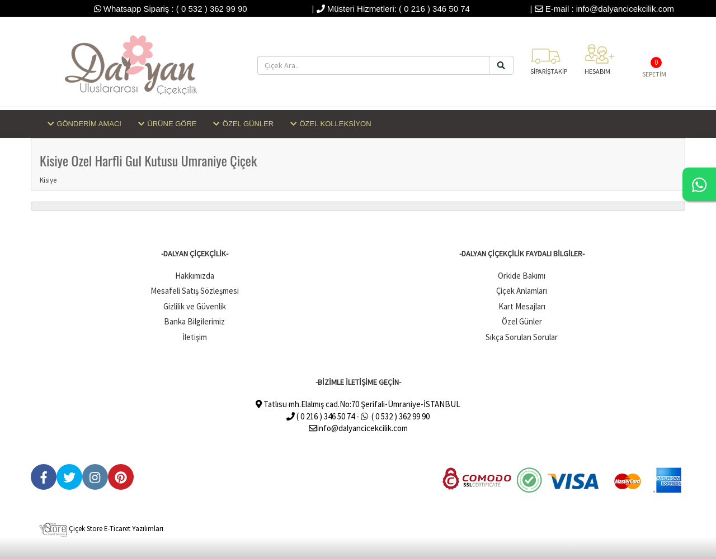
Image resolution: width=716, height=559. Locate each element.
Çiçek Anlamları (521, 290)
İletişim (194, 337)
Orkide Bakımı (521, 275)
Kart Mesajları (521, 306)
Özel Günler (522, 321)
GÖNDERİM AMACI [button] (84, 124)
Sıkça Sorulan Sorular (522, 337)
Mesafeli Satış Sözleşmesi (194, 290)
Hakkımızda (194, 275)
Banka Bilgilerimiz (194, 321)
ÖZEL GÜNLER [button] (243, 124)
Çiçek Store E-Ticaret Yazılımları (101, 528)
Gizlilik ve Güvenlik (194, 306)
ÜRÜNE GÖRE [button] (167, 124)
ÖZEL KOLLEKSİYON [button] (330, 124)
